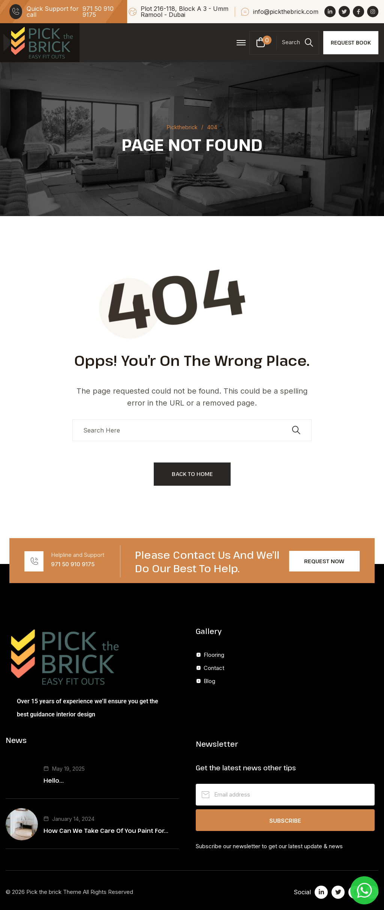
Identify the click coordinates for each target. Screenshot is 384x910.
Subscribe (285, 820)
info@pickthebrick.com (285, 12)
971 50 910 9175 (98, 12)
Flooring (214, 654)
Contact (214, 667)
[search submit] (296, 430)
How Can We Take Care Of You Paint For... (106, 830)
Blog (209, 681)
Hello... (54, 780)
